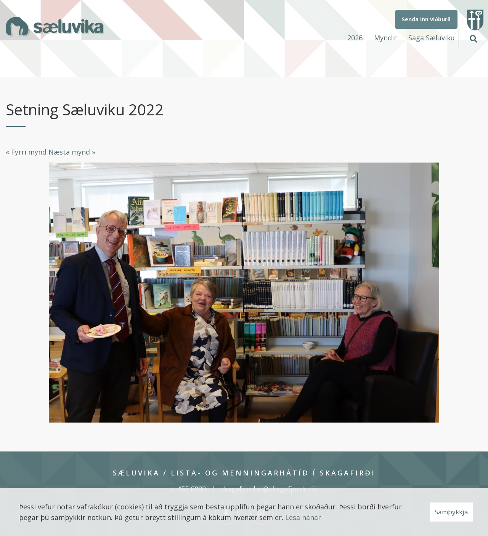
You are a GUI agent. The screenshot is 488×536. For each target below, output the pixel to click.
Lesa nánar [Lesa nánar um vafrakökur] (303, 517)
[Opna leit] (473, 37)
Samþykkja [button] (451, 511)
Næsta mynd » (71, 151)
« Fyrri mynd (26, 151)
